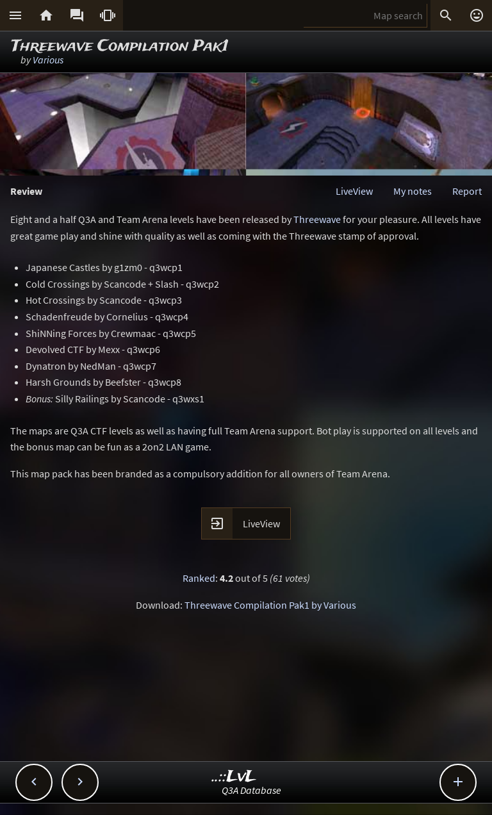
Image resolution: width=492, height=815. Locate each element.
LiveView (354, 191)
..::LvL (234, 777)
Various (48, 59)
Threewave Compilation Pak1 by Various (270, 604)
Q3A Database (251, 790)
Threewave (317, 219)
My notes (412, 191)
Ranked (199, 578)
